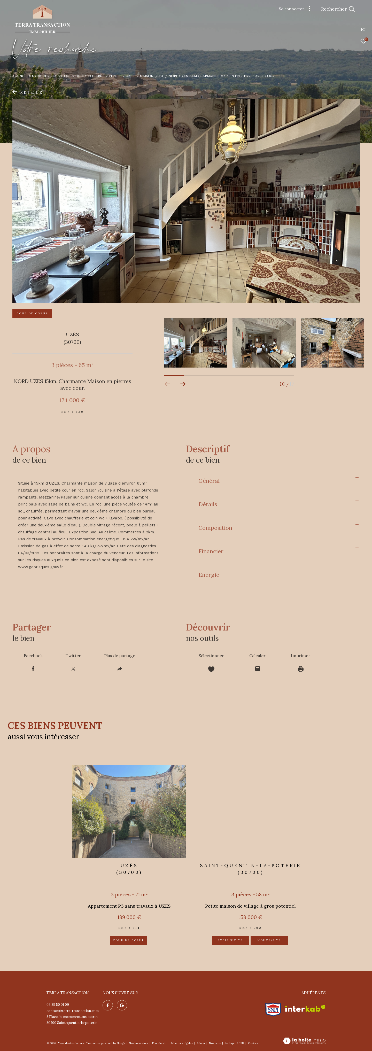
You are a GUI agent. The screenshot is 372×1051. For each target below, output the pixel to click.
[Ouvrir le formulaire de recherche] (335, 9)
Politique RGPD (234, 1043)
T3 (161, 76)
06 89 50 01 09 (58, 1004)
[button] (183, 384)
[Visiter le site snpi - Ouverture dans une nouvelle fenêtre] (273, 1008)
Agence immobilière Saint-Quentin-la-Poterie (58, 76)
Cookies (253, 1043)
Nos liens (215, 1043)
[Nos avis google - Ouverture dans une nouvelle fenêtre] (122, 1005)
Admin (201, 1043)
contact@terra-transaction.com (73, 1011)
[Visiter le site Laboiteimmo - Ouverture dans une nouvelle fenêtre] (304, 1041)
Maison (146, 76)
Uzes (130, 76)
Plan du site (160, 1043)
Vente (115, 76)
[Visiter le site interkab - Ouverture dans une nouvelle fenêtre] (305, 1008)
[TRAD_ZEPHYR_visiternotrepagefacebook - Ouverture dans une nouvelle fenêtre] (108, 1005)
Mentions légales (182, 1043)
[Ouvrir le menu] (363, 9)
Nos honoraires (139, 1043)
